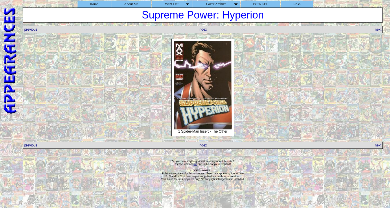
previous (30, 29)
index (203, 29)
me (195, 164)
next (378, 29)
